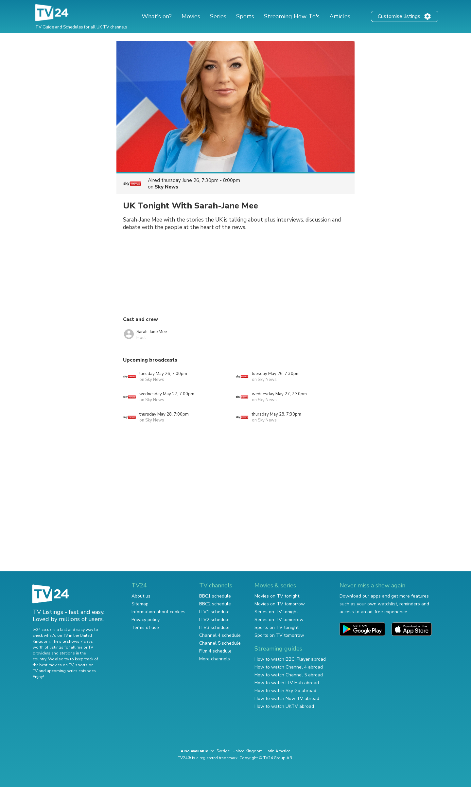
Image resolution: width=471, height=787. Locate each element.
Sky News (166, 187)
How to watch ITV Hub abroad (286, 683)
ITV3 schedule (214, 627)
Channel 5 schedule (220, 643)
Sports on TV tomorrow (279, 635)
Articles (339, 16)
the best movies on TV (53, 665)
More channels (214, 659)
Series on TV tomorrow (279, 620)
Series (218, 16)
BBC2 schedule (215, 604)
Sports (245, 16)
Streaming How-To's (292, 16)
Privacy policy (145, 620)
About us (140, 596)
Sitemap (139, 604)
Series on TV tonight (276, 612)
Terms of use (145, 627)
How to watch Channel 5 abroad (288, 675)
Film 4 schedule (215, 651)
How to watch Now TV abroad (286, 698)
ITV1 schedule (214, 612)
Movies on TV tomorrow (279, 604)
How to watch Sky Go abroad (285, 691)
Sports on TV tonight (276, 627)
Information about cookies (158, 612)
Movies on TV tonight (276, 596)
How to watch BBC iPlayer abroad (290, 659)
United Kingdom (248, 751)
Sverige (223, 751)
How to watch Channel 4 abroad (288, 667)
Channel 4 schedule (220, 635)
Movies (191, 16)
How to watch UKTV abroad (284, 706)
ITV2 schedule (214, 620)
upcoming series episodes (71, 670)
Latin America (278, 751)
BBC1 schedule (215, 596)
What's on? (157, 16)
